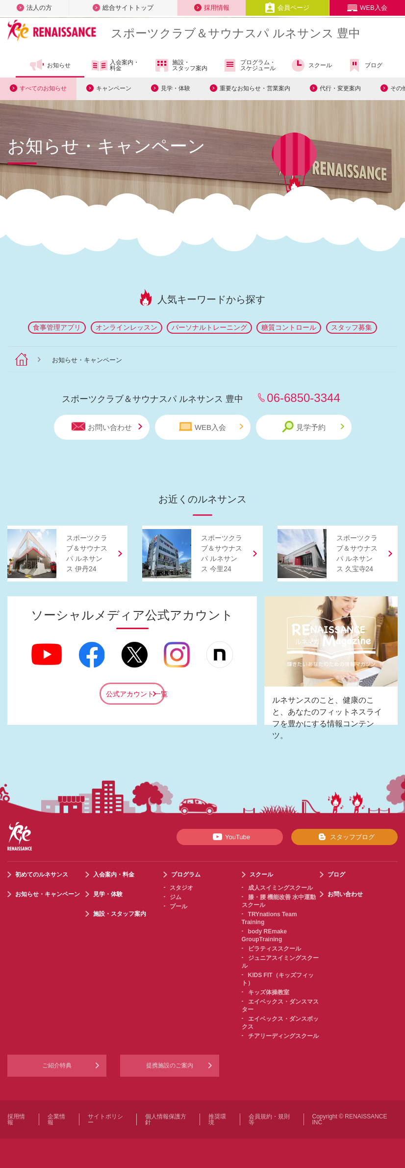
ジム (175, 897)
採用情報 (211, 7)
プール (178, 906)
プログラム (186, 874)
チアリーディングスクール (283, 1036)
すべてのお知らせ (43, 88)
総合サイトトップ (123, 7)
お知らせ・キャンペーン (47, 894)
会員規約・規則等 (269, 1119)
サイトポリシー (105, 1119)
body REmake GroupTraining (264, 935)
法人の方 (34, 7)
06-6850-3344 (303, 397)
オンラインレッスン (126, 327)
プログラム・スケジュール (249, 65)
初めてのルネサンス (41, 874)
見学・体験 (175, 88)
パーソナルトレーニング (209, 327)
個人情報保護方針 (165, 1119)
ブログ (364, 65)
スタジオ (181, 887)
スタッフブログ (344, 837)
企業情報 (56, 1119)
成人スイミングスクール (280, 887)
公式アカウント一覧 (135, 694)
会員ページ (287, 7)
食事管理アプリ (57, 327)
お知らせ (50, 65)
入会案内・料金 (115, 66)
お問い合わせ (107, 426)
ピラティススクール (274, 948)
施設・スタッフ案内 (180, 65)
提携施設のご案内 (169, 1065)
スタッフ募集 (351, 327)
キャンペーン (113, 88)
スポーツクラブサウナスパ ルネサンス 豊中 (235, 33)
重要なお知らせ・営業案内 (255, 88)
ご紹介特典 (57, 1065)
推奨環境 (217, 1119)
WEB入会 (367, 7)
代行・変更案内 (340, 88)
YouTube (229, 837)
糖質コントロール (288, 327)
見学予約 (313, 427)
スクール (311, 65)
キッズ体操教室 (268, 992)
